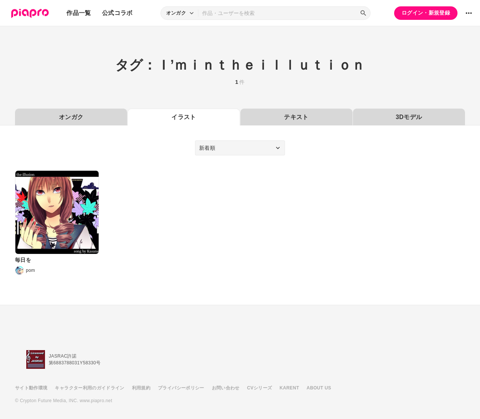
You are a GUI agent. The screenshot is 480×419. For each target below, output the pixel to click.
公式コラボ (117, 13)
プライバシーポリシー (181, 388)
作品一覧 (78, 13)
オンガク (71, 117)
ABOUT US (319, 388)
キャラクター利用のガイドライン (89, 388)
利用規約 (141, 388)
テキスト (296, 117)
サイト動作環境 (31, 388)
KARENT (289, 388)
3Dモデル (409, 117)
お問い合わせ (226, 388)
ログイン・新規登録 (426, 13)
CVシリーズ (259, 388)
